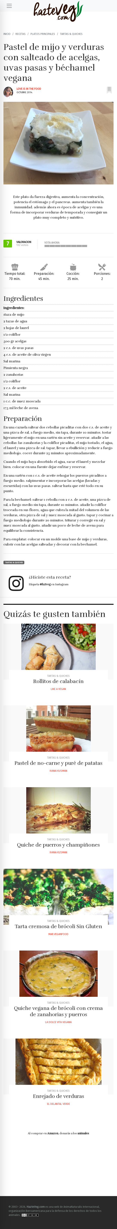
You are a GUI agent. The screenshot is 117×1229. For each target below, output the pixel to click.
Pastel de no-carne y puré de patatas (58, 763)
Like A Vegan (58, 689)
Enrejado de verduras (58, 1096)
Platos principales (43, 34)
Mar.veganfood (58, 934)
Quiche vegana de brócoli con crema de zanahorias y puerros (58, 1011)
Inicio (7, 34)
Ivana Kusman (58, 770)
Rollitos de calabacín (58, 681)
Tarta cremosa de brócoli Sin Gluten (58, 926)
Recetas (20, 34)
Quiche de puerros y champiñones (58, 845)
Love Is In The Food (29, 88)
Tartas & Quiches (71, 34)
